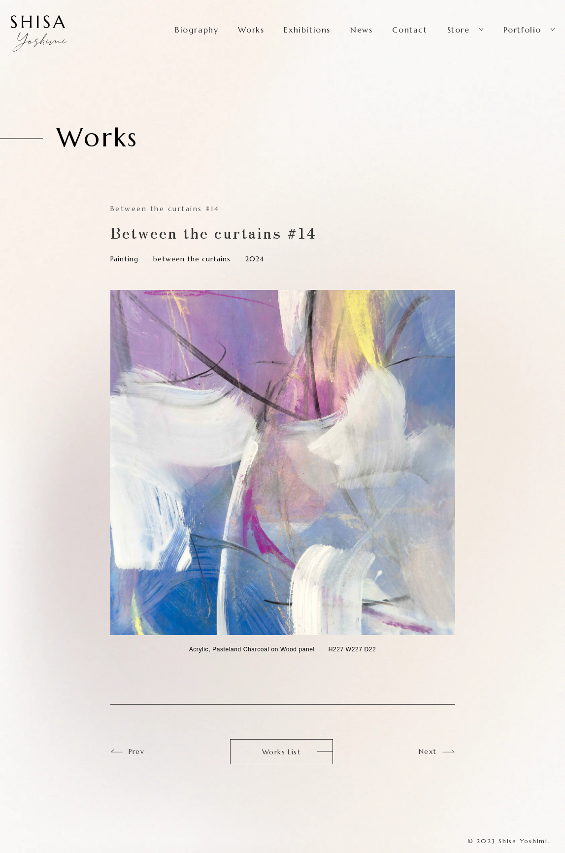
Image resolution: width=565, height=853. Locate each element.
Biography (196, 30)
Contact (409, 30)
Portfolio (522, 30)
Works (251, 30)
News (361, 30)
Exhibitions (307, 30)
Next (428, 751)
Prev (137, 751)
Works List (281, 751)
